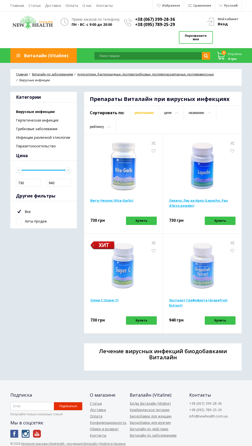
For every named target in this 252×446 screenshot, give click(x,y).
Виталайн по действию (149, 426)
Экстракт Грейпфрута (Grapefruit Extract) (198, 300)
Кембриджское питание (150, 407)
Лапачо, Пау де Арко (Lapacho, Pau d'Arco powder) (198, 201)
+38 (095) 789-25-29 (156, 24)
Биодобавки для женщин (151, 413)
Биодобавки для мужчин (150, 420)
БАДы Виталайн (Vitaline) (150, 401)
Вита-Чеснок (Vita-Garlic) (111, 198)
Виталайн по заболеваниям (153, 433)
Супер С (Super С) (104, 298)
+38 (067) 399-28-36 (156, 19)
